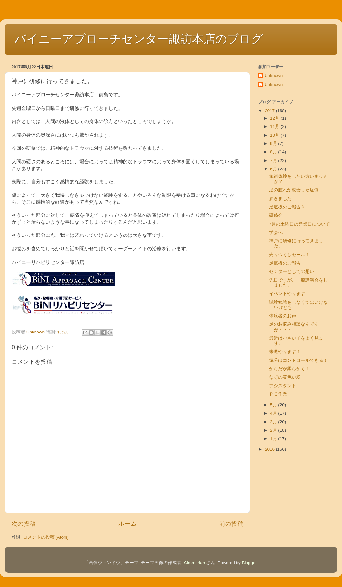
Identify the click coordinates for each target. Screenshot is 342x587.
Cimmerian (194, 562)
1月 (274, 438)
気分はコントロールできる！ (298, 360)
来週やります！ (285, 351)
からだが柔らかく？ (289, 368)
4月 (274, 413)
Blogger (249, 562)
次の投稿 (23, 523)
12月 (275, 118)
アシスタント (282, 385)
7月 (274, 160)
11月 (275, 126)
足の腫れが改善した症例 (294, 190)
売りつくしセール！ (289, 254)
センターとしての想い (291, 271)
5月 (274, 404)
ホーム (127, 523)
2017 (270, 110)
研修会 (276, 215)
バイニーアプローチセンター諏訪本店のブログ (139, 38)
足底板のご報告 (285, 263)
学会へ (276, 232)
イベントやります (287, 293)
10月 (275, 135)
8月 (274, 151)
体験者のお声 (282, 315)
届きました (280, 198)
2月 (274, 430)
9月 (274, 143)
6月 (274, 169)
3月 (274, 421)
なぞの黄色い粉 (285, 377)
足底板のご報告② (286, 207)
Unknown (274, 75)
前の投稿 (231, 523)
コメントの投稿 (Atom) (46, 537)
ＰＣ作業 (278, 394)
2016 (270, 449)
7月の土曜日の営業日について (299, 224)
